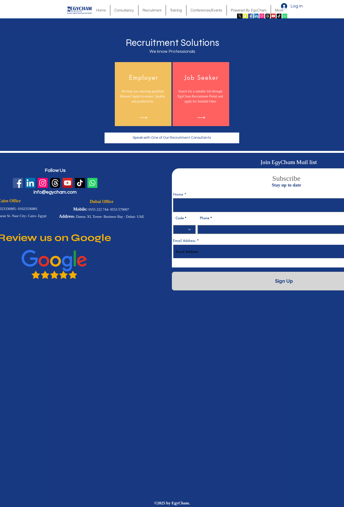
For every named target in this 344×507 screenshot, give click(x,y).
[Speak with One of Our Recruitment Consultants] (172, 138)
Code (179, 218)
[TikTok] (279, 16)
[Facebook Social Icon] (250, 16)
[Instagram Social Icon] (261, 16)
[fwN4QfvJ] (267, 16)
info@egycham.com (55, 192)
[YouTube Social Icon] (273, 16)
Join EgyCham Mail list (289, 162)
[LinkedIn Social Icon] (256, 16)
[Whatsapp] (284, 16)
